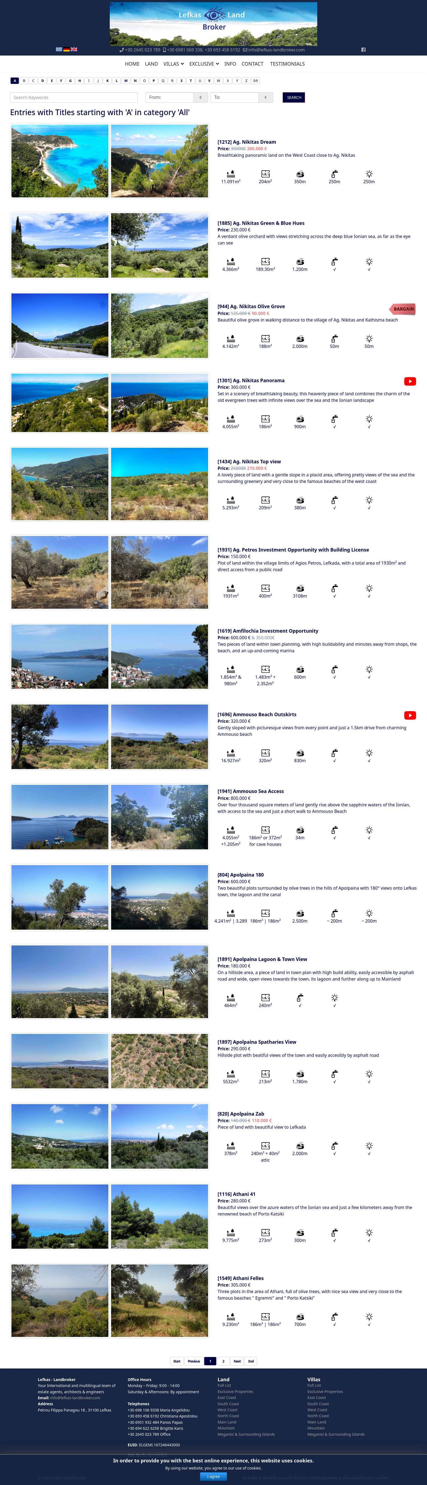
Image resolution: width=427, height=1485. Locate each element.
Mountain (226, 1428)
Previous (194, 1361)
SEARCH (293, 97)
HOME (132, 63)
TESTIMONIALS (287, 63)
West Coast (227, 1409)
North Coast (228, 1415)
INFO (230, 63)
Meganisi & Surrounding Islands (246, 1434)
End (251, 1361)
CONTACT (252, 63)
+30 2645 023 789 (142, 50)
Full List (224, 1385)
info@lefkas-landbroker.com (276, 50)
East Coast (227, 1397)
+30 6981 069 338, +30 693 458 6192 (203, 50)
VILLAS (171, 63)
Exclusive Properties (235, 1391)
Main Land (227, 1422)
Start (176, 1361)
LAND (151, 63)
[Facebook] (363, 49)
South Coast (228, 1403)
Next (237, 1361)
